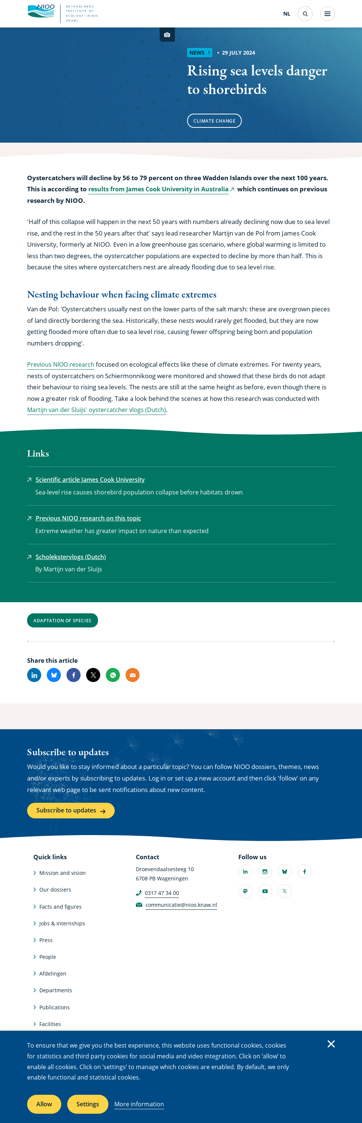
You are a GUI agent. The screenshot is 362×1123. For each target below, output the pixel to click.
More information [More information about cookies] (139, 1104)
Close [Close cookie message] (331, 1044)
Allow (44, 1104)
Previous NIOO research (62, 364)
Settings (87, 1104)
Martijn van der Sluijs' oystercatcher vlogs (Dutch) (98, 409)
